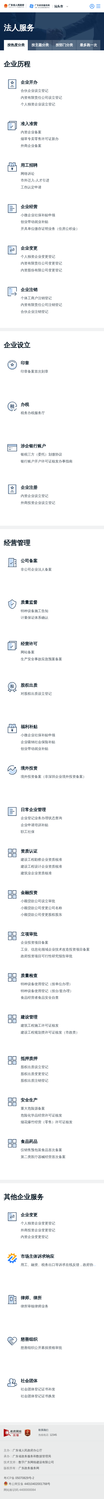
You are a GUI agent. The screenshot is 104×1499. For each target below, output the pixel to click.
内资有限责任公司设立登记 (41, 98)
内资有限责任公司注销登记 (41, 305)
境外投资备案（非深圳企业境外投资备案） (53, 777)
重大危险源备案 (33, 1108)
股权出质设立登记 (34, 1067)
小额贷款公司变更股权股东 (41, 915)
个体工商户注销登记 (36, 298)
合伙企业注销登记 (34, 312)
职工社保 (28, 832)
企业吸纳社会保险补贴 (38, 742)
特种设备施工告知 (34, 611)
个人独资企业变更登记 (38, 257)
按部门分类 (64, 45)
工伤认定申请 (31, 187)
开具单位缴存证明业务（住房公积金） (50, 229)
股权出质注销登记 (34, 1080)
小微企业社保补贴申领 (38, 215)
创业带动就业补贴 (34, 222)
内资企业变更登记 (34, 1237)
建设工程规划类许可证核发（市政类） (50, 1032)
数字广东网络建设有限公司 (36, 1462)
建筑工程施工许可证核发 (40, 1025)
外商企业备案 (31, 146)
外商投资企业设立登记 (38, 503)
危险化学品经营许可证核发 (41, 1115)
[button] (98, 6)
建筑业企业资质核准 (36, 873)
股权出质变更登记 (34, 1074)
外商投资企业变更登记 (38, 1230)
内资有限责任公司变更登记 (41, 263)
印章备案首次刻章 (34, 371)
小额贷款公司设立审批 (38, 901)
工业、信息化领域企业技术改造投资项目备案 (55, 949)
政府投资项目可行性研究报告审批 (46, 956)
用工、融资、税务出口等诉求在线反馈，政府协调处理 (62, 1265)
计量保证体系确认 (34, 618)
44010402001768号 (37, 1484)
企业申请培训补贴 (34, 825)
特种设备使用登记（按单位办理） (46, 984)
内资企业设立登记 (34, 496)
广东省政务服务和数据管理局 (32, 1456)
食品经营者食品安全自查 (40, 997)
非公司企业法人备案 (36, 569)
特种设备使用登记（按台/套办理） (47, 991)
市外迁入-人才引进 (35, 180)
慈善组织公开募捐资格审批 (41, 1348)
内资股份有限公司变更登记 (41, 270)
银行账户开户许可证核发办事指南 (46, 461)
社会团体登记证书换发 (38, 1396)
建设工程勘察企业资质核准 (41, 859)
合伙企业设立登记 (34, 91)
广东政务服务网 (39, 6)
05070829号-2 (24, 1478)
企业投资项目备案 (34, 942)
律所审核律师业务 (34, 1306)
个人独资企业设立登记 (38, 104)
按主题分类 (40, 45)
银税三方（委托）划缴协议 (41, 454)
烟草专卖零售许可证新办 (40, 139)
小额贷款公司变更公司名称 (41, 908)
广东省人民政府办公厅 (27, 1450)
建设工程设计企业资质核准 (41, 866)
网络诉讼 (28, 174)
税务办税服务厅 (33, 413)
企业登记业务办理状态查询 (41, 818)
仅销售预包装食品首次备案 (41, 1150)
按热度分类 (16, 45)
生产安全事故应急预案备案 (41, 659)
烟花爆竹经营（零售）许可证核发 (46, 1122)
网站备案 (28, 652)
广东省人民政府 (14, 6)
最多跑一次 (88, 45)
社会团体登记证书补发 (38, 1389)
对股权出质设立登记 (36, 694)
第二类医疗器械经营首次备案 (43, 1157)
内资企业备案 (31, 132)
